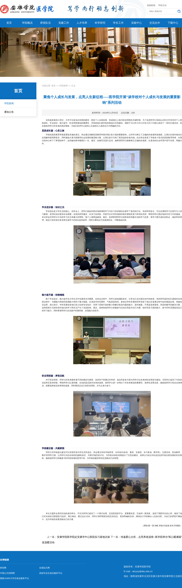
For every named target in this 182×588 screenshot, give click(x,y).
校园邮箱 (151, 5)
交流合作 (154, 22)
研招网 (3, 568)
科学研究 (100, 22)
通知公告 (9, 112)
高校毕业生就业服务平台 (50, 573)
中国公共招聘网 (7, 573)
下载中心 (173, 22)
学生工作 (118, 22)
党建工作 (63, 22)
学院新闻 (9, 103)
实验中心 (136, 22)
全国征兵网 (44, 568)
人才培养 (82, 22)
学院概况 (27, 22)
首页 (9, 22)
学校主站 (162, 5)
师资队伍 (45, 22)
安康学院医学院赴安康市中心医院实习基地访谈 (83, 537)
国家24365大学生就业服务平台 (14, 578)
